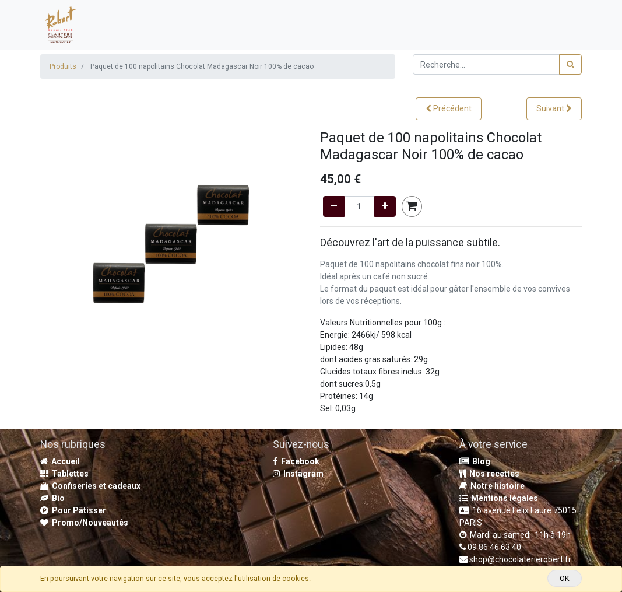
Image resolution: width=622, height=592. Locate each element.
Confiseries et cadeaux (90, 486)
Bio (52, 498)
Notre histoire (492, 486)
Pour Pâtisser (73, 510)
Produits (63, 66)
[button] (449, 108)
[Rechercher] (570, 64)
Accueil (60, 461)
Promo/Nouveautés (84, 522)
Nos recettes (489, 473)
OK (565, 578)
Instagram (298, 473)
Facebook (296, 461)
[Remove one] (334, 206)
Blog (474, 461)
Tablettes (64, 473)
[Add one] (385, 206)
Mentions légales (498, 498)
